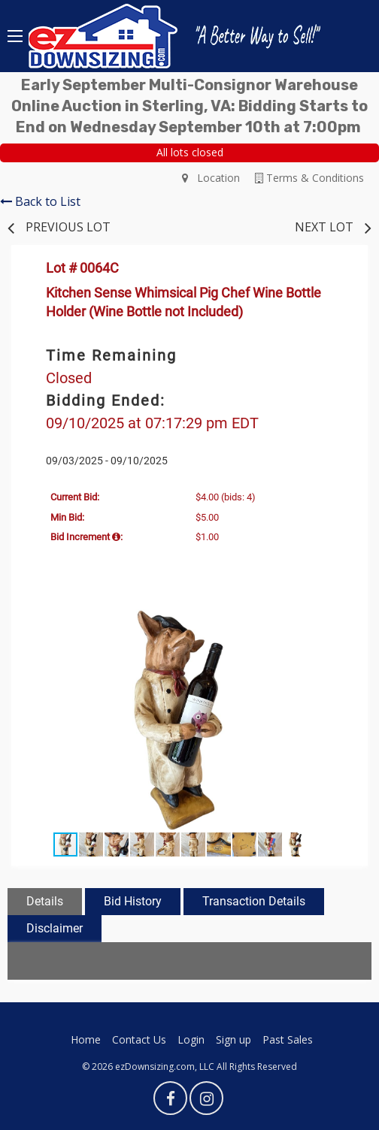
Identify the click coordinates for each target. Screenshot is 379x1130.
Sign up (233, 1039)
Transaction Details (253, 901)
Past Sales (287, 1039)
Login (191, 1039)
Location (211, 178)
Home (86, 1039)
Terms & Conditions (309, 178)
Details (44, 901)
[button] (336, 619)
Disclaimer (54, 928)
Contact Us (139, 1039)
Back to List (40, 201)
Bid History (133, 901)
